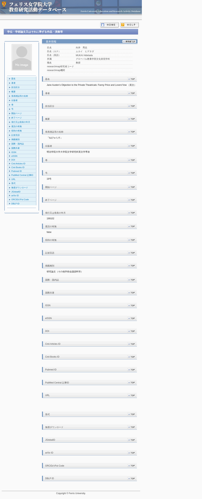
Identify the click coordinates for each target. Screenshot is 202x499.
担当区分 (15, 87)
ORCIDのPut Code (20, 199)
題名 (13, 78)
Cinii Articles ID (18, 163)
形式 (13, 183)
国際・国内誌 (17, 144)
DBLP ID (15, 203)
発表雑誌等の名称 (19, 96)
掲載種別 (15, 139)
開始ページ (16, 113)
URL (13, 179)
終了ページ (16, 118)
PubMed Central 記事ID (22, 175)
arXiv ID (15, 195)
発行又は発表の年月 (20, 122)
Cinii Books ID (17, 167)
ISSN (13, 152)
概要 (13, 91)
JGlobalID (15, 192)
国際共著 (15, 148)
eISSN (14, 156)
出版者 (14, 100)
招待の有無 (16, 131)
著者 (13, 83)
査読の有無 (16, 126)
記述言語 (15, 135)
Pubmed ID (16, 171)
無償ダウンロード (19, 187)
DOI (13, 160)
